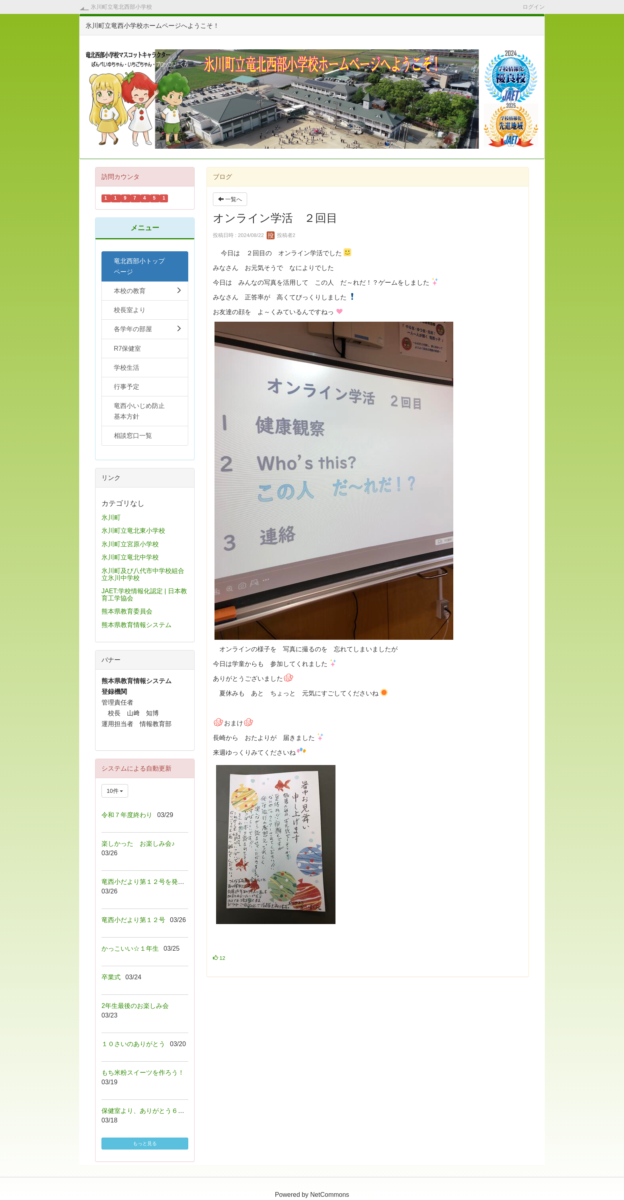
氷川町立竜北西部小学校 (121, 7)
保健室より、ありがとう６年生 (146, 1110)
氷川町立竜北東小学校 (133, 530)
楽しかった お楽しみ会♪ (138, 843)
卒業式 (111, 977)
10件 (115, 791)
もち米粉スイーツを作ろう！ (142, 1072)
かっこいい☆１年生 (130, 948)
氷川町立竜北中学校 (130, 557)
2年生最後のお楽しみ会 (135, 1005)
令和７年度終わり (126, 815)
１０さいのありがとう (133, 1044)
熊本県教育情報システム (136, 624)
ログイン (534, 7)
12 (219, 958)
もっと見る (145, 1143)
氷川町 (111, 517)
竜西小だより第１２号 (133, 920)
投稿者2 (281, 235)
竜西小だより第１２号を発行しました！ (158, 881)
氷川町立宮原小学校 (130, 544)
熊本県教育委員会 (126, 611)
